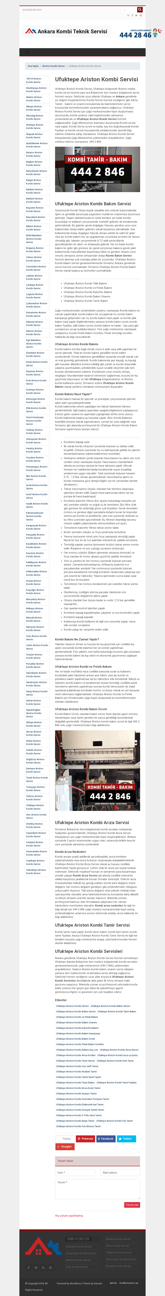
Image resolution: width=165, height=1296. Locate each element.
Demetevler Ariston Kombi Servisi (36, 314)
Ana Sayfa (33, 66)
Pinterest (87, 1138)
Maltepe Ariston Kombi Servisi (34, 610)
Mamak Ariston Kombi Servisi (34, 619)
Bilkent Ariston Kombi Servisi (33, 228)
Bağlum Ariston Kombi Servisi (34, 163)
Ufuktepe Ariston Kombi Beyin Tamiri (75, 1120)
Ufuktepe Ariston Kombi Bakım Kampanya (78, 1033)
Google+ (66, 1146)
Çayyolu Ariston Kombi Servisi (34, 296)
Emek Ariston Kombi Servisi (37, 364)
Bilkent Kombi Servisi (78, 1260)
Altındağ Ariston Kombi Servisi (34, 117)
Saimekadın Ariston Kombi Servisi (36, 675)
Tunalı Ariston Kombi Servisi (37, 779)
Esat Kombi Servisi (77, 1267)
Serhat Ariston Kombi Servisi (33, 702)
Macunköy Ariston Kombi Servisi (35, 601)
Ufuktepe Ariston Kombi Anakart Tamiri (76, 1071)
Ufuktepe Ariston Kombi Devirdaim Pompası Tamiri (82, 1099)
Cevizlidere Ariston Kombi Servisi (36, 268)
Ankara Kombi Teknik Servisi (66, 31)
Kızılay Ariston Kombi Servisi (33, 582)
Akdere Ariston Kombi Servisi (34, 99)
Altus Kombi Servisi (117, 1245)
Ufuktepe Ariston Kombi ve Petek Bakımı (77, 1017)
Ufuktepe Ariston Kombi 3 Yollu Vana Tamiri (79, 1115)
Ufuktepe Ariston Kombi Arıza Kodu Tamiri (78, 1088)
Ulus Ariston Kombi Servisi (36, 816)
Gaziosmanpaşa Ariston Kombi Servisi (35, 420)
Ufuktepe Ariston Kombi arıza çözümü (118, 1055)
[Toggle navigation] (27, 51)
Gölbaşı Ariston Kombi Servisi (34, 432)
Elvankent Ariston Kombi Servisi (35, 354)
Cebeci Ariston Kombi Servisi (34, 259)
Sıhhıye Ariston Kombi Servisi (34, 724)
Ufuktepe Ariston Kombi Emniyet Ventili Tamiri (80, 1109)
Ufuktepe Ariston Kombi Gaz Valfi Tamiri (77, 1066)
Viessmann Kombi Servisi (121, 1259)
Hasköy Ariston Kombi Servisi (34, 450)
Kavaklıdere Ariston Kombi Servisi (36, 545)
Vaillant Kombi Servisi (119, 1252)
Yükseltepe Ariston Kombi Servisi (36, 872)
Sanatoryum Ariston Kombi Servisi (36, 684)
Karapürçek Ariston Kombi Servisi (36, 527)
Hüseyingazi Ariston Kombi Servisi (36, 468)
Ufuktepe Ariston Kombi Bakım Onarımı (76, 1022)
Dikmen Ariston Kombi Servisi (34, 333)
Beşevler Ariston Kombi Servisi (34, 209)
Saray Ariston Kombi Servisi (37, 693)
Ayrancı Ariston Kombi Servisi (34, 154)
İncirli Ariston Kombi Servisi (36, 496)
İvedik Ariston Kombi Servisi (37, 505)
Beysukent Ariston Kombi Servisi (35, 219)
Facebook (107, 1138)
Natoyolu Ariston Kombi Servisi (35, 629)
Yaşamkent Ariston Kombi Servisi (36, 835)
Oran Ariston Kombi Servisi (36, 638)
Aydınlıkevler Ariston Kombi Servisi (37, 145)
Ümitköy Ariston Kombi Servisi (34, 825)
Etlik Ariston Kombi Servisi (36, 410)
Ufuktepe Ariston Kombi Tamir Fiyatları (117, 1082)
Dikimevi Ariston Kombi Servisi (34, 323)
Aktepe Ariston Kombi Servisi (34, 108)
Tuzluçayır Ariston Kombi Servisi (35, 789)
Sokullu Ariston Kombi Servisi (34, 752)
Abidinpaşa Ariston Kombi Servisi (36, 90)
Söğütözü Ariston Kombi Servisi (35, 761)
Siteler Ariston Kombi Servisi (33, 742)
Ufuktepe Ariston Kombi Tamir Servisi (75, 1060)
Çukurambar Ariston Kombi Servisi (36, 305)
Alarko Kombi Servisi (118, 1239)
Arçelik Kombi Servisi (118, 1266)
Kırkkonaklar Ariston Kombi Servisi (36, 573)
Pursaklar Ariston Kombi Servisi (35, 665)
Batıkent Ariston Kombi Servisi (34, 191)
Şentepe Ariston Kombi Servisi (34, 770)
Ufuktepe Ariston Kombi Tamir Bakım (117, 1011)
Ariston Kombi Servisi (53, 66)
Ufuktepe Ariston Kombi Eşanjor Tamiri (76, 1093)
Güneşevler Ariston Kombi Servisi (36, 441)
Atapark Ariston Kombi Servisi (34, 136)
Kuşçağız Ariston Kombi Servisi (35, 592)
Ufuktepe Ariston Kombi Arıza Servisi (119, 1049)
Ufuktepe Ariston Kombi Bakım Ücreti (75, 1038)
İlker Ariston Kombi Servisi (36, 478)
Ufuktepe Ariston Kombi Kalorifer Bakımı (77, 1028)
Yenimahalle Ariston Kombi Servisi (36, 853)
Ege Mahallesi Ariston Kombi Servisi (33, 343)
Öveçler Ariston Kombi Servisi (34, 656)
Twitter (127, 1138)
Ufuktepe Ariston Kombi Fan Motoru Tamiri (78, 1126)
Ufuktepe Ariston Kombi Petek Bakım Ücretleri (80, 1044)
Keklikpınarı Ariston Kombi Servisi (36, 564)
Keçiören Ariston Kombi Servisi (35, 555)
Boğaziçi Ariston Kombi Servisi (35, 250)
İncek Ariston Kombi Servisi (36, 487)
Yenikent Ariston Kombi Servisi (34, 844)
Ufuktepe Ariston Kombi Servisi (35, 807)
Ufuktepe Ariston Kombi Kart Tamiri (115, 1060)
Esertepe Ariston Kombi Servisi (35, 391)
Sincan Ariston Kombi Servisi (33, 733)
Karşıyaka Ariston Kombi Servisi (35, 536)
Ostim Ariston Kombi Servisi (37, 647)
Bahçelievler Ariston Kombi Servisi (36, 173)
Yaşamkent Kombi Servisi (81, 1253)
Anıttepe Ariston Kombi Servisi (34, 126)
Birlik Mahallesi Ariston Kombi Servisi (34, 239)
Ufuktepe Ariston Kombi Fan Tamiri (114, 1120)
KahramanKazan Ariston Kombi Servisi (34, 516)
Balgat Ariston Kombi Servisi (33, 182)
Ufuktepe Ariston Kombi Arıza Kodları (75, 1055)
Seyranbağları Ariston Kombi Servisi (33, 713)
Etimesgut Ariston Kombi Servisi (35, 401)
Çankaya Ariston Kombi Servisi (34, 286)
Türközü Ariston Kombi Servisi (34, 798)
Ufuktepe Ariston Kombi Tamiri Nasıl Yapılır (78, 1077)
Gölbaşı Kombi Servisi (79, 1246)
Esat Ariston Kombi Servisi (36, 382)
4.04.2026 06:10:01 (32, 10)
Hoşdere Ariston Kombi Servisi (35, 459)
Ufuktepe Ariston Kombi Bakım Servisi (110, 1006)
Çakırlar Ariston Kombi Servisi (34, 277)
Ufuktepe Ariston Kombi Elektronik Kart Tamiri (80, 1104)
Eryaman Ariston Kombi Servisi (34, 373)
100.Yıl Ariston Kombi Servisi (33, 80)
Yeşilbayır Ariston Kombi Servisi (35, 862)
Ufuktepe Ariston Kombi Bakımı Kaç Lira (77, 1049)
